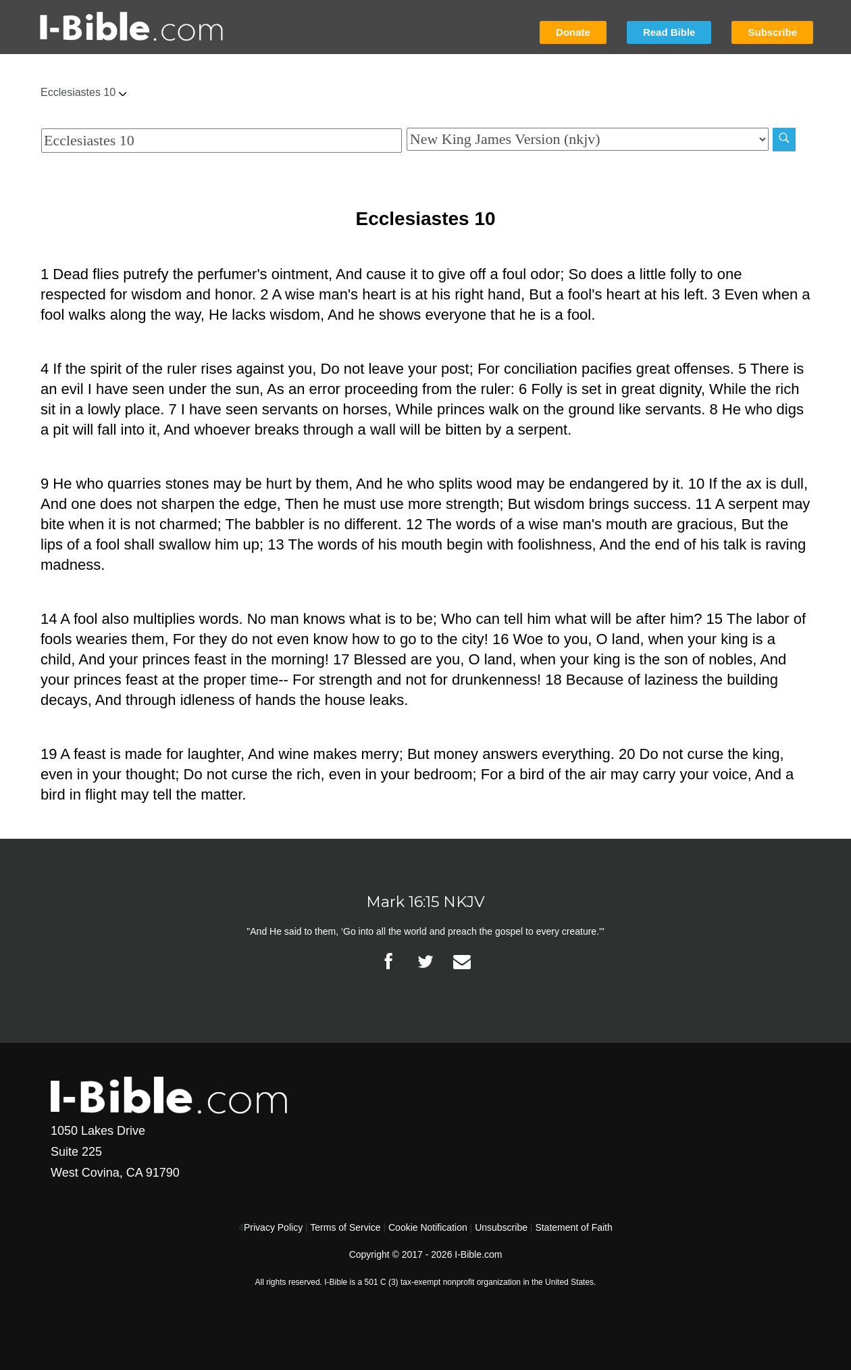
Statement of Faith (573, 1227)
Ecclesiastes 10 (83, 92)
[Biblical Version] (588, 139)
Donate (573, 32)
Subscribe (772, 32)
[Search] (784, 139)
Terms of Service (345, 1227)
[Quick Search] (221, 140)
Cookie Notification (427, 1227)
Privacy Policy (273, 1227)
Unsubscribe (501, 1227)
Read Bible (669, 32)
